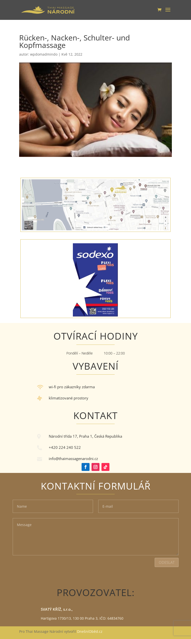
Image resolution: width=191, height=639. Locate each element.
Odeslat (167, 562)
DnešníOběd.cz (90, 631)
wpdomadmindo (43, 54)
